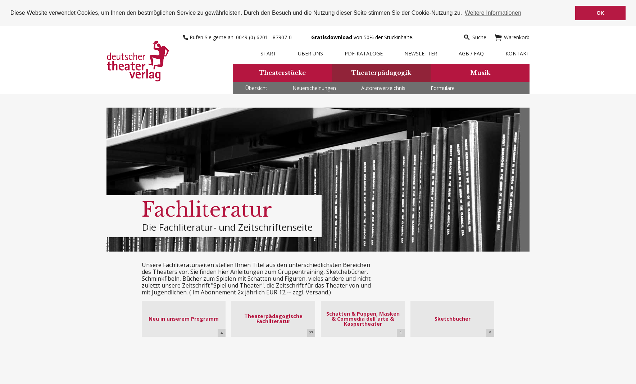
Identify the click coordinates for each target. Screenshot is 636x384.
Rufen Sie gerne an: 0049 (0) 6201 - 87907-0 (238, 37)
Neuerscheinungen (314, 88)
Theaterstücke (282, 72)
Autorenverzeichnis (383, 88)
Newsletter (420, 53)
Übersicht (256, 88)
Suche (474, 37)
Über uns (310, 53)
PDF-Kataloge (364, 53)
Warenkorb (512, 37)
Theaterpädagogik (381, 72)
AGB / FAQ (471, 53)
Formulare (443, 88)
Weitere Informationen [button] (493, 13)
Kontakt (517, 53)
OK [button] (600, 13)
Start (268, 53)
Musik (480, 72)
